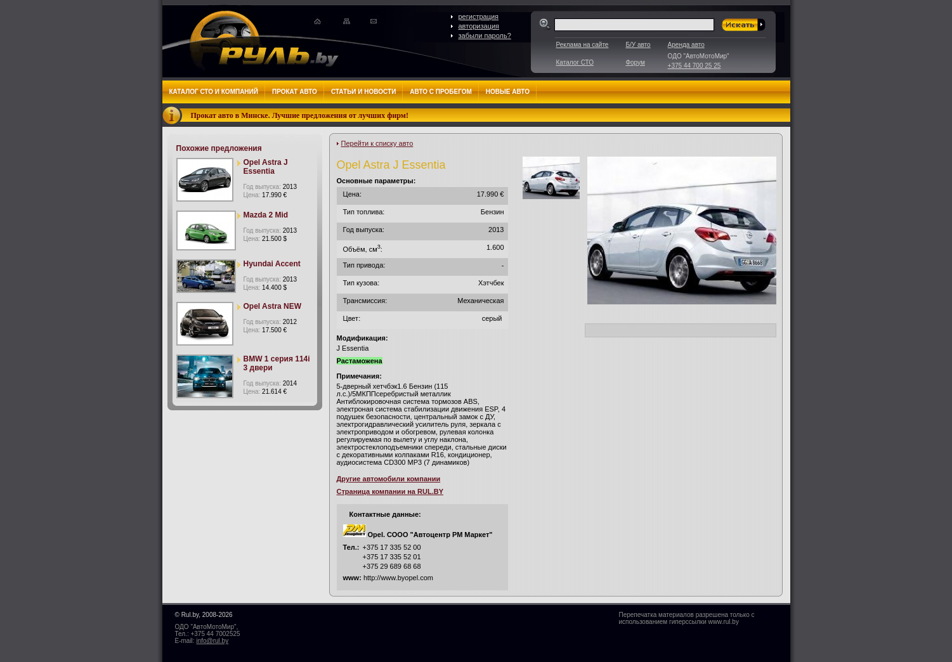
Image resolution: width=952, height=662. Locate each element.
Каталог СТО (575, 62)
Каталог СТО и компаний (213, 91)
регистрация (479, 16)
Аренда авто (686, 44)
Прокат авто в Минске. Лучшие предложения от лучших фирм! (300, 115)
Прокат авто (294, 91)
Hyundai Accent (272, 263)
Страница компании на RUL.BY (390, 491)
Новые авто (508, 91)
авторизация (479, 26)
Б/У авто (637, 44)
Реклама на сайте (582, 44)
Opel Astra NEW (273, 306)
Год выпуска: (270, 186)
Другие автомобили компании (389, 479)
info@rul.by (212, 640)
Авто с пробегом (441, 91)
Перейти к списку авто (377, 143)
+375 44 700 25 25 (694, 65)
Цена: (265, 194)
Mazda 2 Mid (266, 215)
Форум (634, 62)
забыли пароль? (485, 35)
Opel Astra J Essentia (266, 167)
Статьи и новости (363, 91)
